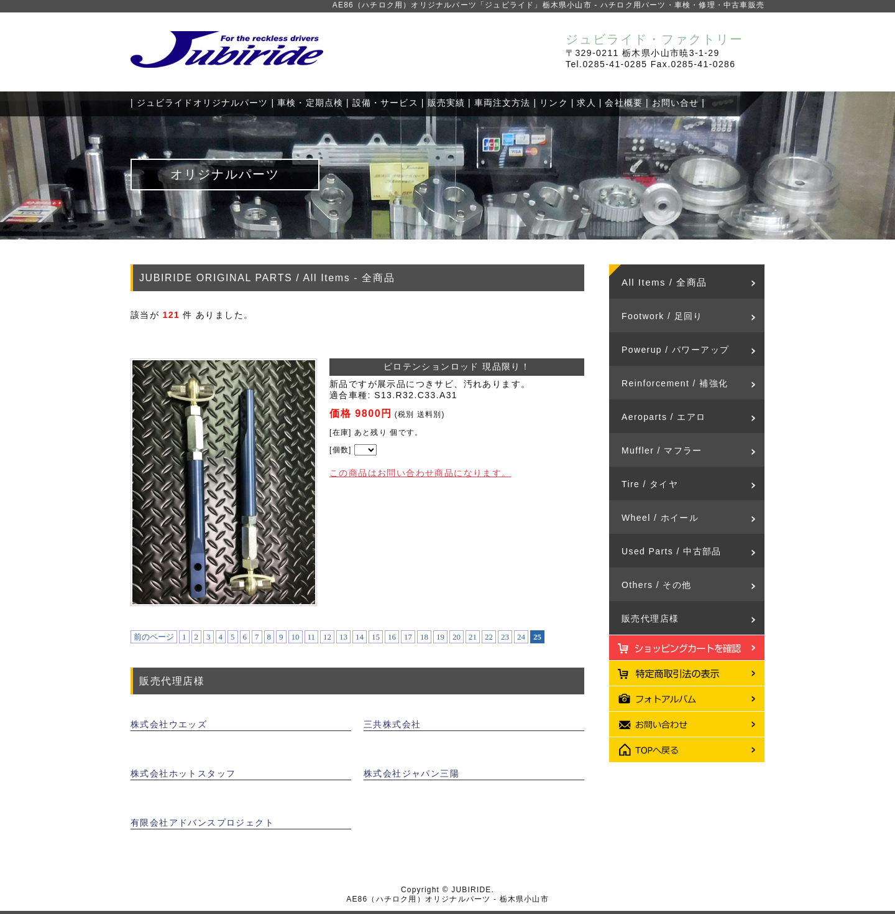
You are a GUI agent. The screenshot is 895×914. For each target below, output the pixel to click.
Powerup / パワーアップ (675, 350)
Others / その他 (656, 585)
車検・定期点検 (310, 103)
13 (343, 636)
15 (376, 636)
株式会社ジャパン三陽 (411, 773)
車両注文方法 (502, 103)
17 (408, 636)
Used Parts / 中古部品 (672, 551)
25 (537, 636)
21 (473, 636)
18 (424, 636)
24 (521, 636)
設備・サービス (385, 103)
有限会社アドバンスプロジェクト (202, 823)
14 (360, 636)
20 (456, 636)
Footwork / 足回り (662, 316)
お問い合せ (675, 103)
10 (295, 636)
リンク (553, 103)
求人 (586, 103)
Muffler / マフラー (662, 450)
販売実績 (446, 103)
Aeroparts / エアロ (663, 417)
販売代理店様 (650, 618)
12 (327, 636)
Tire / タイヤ (650, 484)
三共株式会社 (392, 724)
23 (505, 636)
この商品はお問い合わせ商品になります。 (420, 473)
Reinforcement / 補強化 (675, 383)
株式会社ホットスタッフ (183, 773)
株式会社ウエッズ (169, 724)
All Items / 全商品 (664, 282)
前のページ (154, 636)
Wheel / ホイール (660, 518)
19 (440, 636)
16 (392, 636)
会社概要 (623, 103)
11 (312, 636)
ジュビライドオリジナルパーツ (202, 103)
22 (489, 636)
